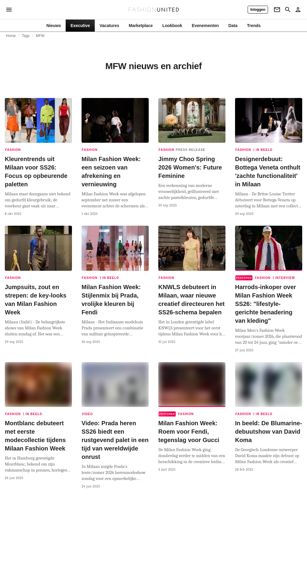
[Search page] (287, 9)
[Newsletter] (277, 9)
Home (11, 36)
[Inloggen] (258, 10)
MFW (40, 36)
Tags (26, 36)
